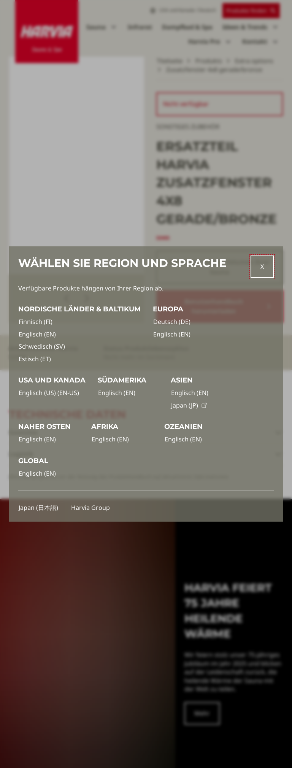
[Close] (262, 266)
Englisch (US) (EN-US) (49, 393)
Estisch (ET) (35, 359)
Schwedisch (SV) (42, 346)
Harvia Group (90, 507)
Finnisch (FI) (35, 321)
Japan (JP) (189, 405)
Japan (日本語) (38, 507)
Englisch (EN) (37, 334)
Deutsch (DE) (171, 321)
